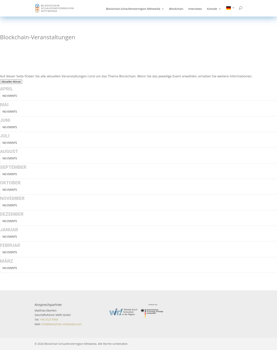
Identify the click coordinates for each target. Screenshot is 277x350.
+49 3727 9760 (48, 319)
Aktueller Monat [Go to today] (11, 81)
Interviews (195, 9)
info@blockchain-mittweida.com (61, 324)
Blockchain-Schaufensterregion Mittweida (133, 9)
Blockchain (176, 9)
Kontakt (212, 9)
